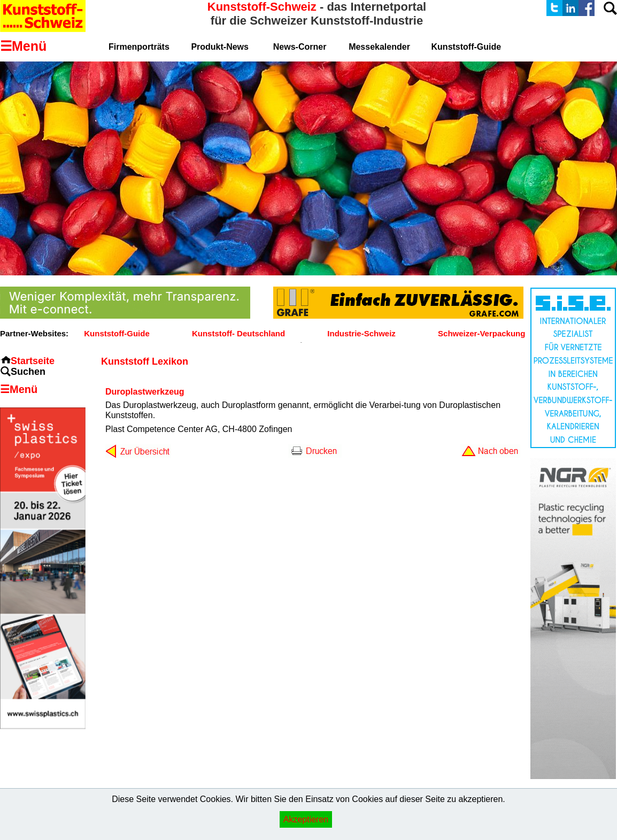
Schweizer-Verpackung (481, 333)
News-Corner (300, 46)
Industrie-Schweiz (361, 333)
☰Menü (18, 389)
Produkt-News (220, 46)
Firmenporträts (139, 46)
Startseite (33, 361)
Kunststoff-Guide (116, 333)
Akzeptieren (306, 819)
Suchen (28, 371)
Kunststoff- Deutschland (238, 333)
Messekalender (379, 46)
